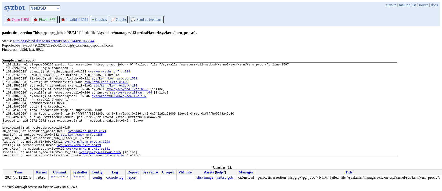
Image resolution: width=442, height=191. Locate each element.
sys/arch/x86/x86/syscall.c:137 (119, 103)
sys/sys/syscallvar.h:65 (127, 94)
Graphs (119, 20)
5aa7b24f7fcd (60, 177)
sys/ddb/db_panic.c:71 (87, 145)
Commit (59, 172)
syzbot (14, 7)
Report (133, 172)
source (423, 5)
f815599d (78, 177)
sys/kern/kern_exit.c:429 (106, 86)
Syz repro (150, 172)
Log (115, 172)
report (131, 177)
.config (96, 177)
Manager (246, 172)
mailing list (407, 5)
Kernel (41, 172)
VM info (185, 172)
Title (349, 172)
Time (18, 172)
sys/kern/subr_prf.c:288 (109, 73)
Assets (209, 172)
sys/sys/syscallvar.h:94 (131, 99)
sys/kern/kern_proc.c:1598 (114, 82)
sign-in (391, 5)
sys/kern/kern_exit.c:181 (115, 90)
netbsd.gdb (225, 177)
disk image (205, 177)
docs (434, 5)
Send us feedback (147, 20)
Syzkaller (79, 172)
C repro (168, 172)
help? (220, 172)
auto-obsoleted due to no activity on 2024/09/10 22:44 (53, 41)
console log (114, 177)
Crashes (99, 20)
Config (96, 172)
